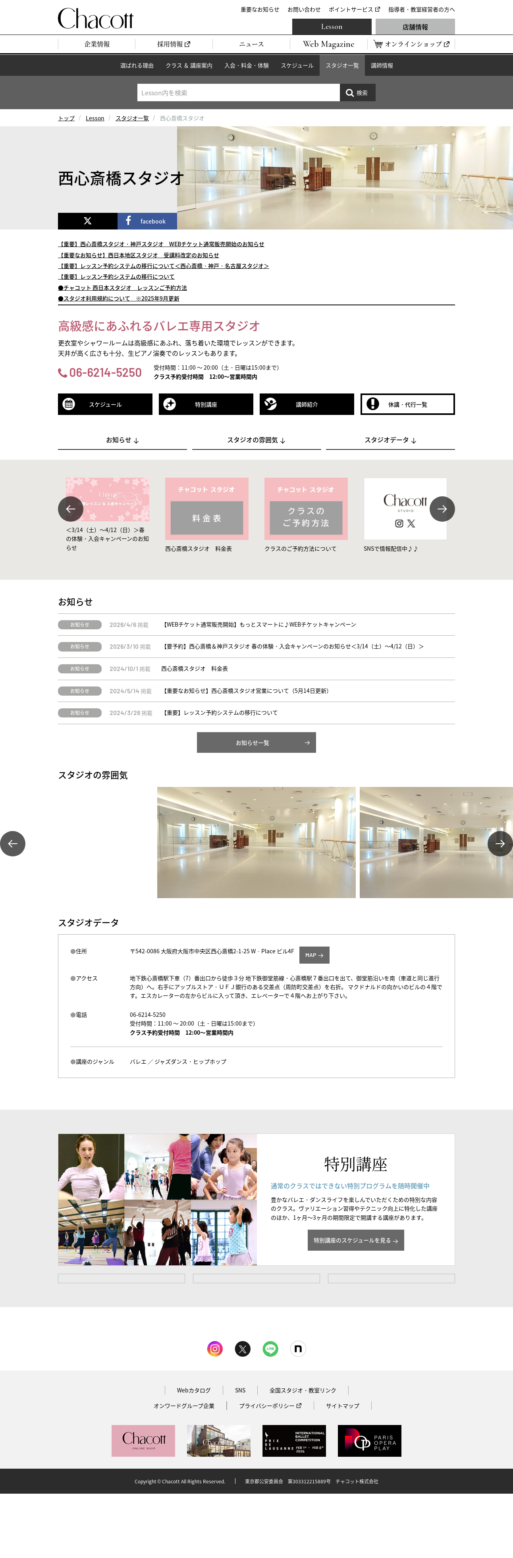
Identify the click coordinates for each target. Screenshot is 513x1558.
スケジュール (297, 65)
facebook (153, 221)
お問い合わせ (304, 9)
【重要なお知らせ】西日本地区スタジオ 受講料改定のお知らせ (138, 255)
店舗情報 (415, 26)
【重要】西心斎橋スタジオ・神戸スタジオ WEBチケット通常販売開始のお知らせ (161, 244)
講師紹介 (307, 404)
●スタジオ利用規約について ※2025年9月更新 (118, 298)
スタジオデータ (386, 439)
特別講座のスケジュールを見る (352, 1240)
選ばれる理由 (137, 65)
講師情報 (382, 65)
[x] (88, 221)
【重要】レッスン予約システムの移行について (116, 276)
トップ (66, 118)
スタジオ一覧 (342, 65)
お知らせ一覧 (252, 742)
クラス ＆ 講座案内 (189, 65)
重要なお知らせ (260, 9)
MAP (310, 954)
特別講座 (206, 404)
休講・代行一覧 (407, 404)
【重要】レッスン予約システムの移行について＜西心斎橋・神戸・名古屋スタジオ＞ (163, 266)
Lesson (332, 26)
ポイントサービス (351, 9)
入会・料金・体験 (246, 65)
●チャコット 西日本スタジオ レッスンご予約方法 (122, 287)
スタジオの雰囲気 (252, 439)
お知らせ (118, 439)
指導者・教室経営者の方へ (421, 9)
